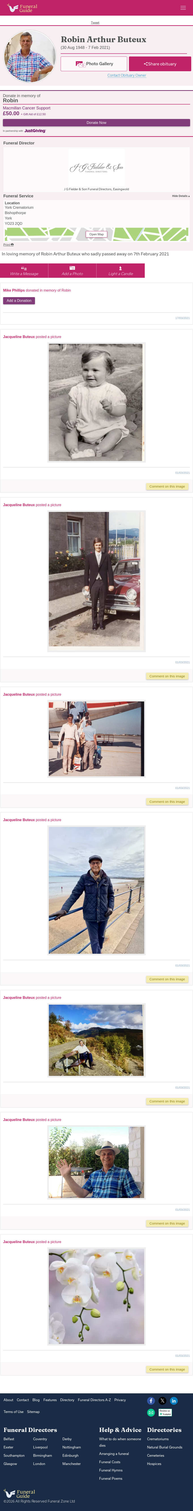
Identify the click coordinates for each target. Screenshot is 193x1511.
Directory (67, 1400)
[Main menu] (183, 8)
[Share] (160, 63)
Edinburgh (70, 1455)
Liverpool (40, 1447)
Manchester (71, 1464)
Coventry (40, 1439)
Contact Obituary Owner (126, 75)
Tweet (95, 22)
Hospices (154, 1464)
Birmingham (42, 1455)
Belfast (9, 1439)
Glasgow (10, 1464)
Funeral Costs (109, 1462)
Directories (164, 1430)
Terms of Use (14, 1412)
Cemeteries (155, 1455)
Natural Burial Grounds (164, 1447)
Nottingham (71, 1447)
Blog (36, 1400)
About (8, 1400)
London (39, 1464)
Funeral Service (18, 196)
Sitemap (33, 1412)
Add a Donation (19, 301)
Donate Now (96, 123)
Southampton (14, 1455)
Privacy (120, 1400)
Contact (23, 1400)
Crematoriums (158, 1439)
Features (50, 1400)
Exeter (8, 1447)
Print (8, 244)
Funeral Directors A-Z (94, 1400)
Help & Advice (120, 1430)
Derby (67, 1439)
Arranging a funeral (114, 1454)
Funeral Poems (110, 1478)
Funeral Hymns (110, 1470)
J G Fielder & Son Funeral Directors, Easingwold (96, 189)
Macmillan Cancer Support (26, 108)
